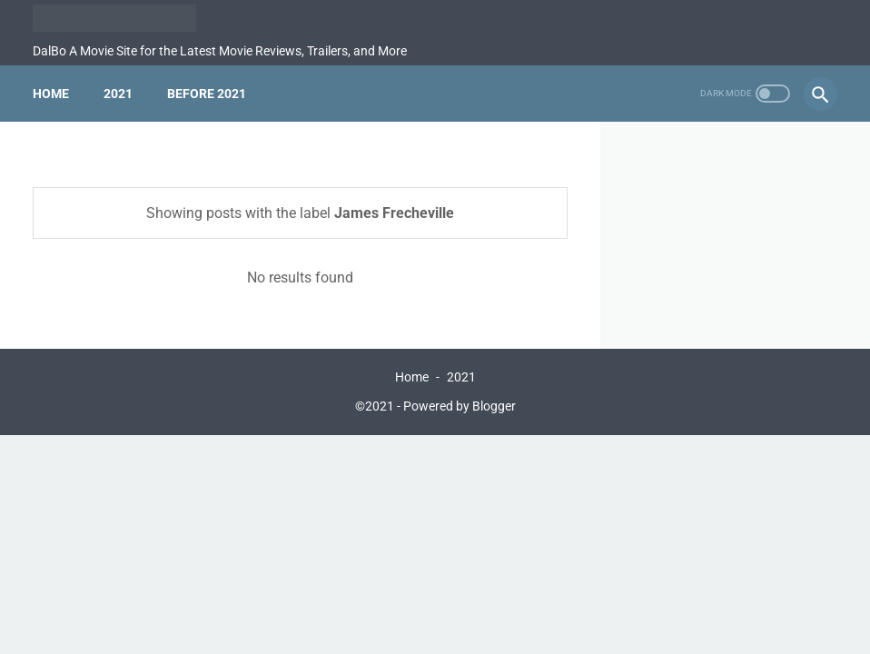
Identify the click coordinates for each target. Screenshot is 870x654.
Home (51, 93)
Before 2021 (206, 93)
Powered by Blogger (459, 406)
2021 (118, 93)
